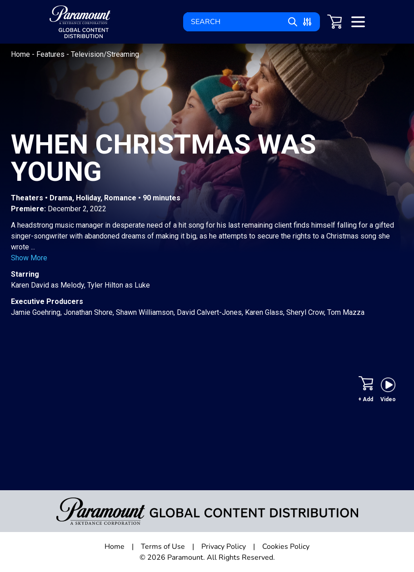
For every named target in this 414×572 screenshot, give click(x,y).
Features (51, 54)
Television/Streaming (105, 54)
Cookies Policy (285, 547)
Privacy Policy (223, 547)
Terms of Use (163, 547)
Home (21, 54)
